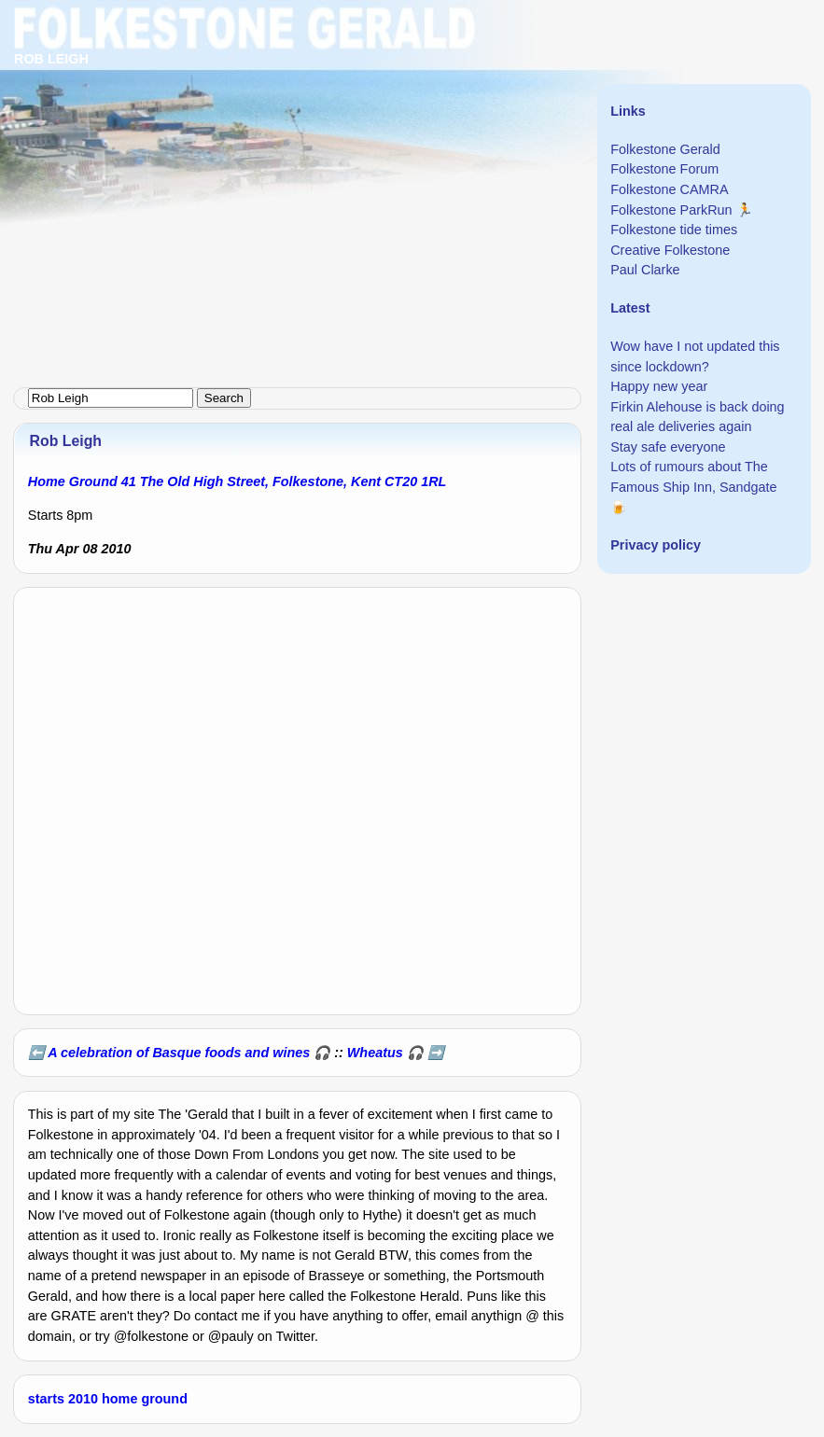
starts (46, 1398)
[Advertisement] (412, 130)
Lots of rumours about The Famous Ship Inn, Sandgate (693, 477)
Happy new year (658, 386)
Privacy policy (655, 544)
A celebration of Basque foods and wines (179, 1052)
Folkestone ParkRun (671, 209)
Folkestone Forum (664, 168)
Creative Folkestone (670, 250)
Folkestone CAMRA (669, 189)
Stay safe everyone (667, 446)
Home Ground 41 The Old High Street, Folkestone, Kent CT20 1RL (237, 481)
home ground (145, 1398)
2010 (83, 1398)
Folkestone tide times (673, 229)
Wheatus (375, 1052)
